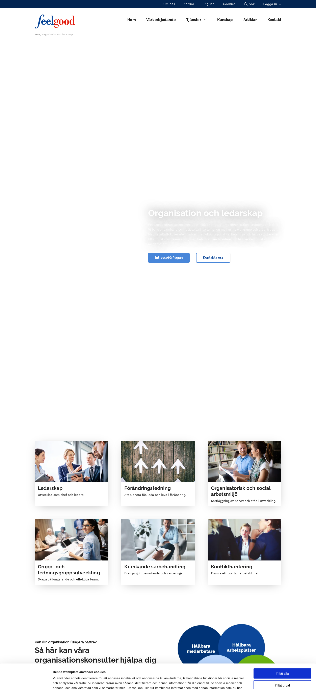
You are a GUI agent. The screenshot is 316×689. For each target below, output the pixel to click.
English (209, 4)
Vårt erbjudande (161, 20)
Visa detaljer (219, 681)
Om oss (169, 4)
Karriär (189, 4)
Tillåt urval (282, 660)
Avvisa (282, 672)
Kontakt (274, 20)
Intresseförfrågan (169, 257)
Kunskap (225, 20)
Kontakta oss (213, 257)
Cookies (229, 4)
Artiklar (250, 20)
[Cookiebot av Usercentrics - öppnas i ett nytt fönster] (26, 681)
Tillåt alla (282, 648)
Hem (131, 20)
